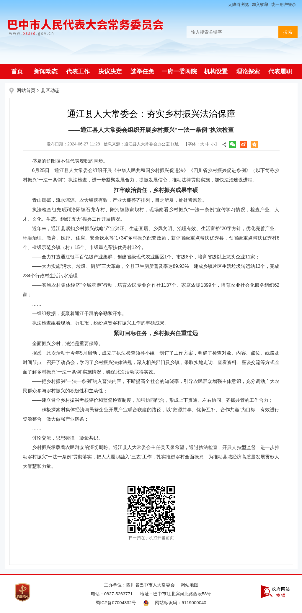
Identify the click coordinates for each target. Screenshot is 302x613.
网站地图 (189, 584)
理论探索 (248, 71)
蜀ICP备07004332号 (116, 602)
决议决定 (110, 71)
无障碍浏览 (238, 4)
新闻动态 (46, 71)
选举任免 (142, 71)
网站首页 (26, 90)
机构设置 (216, 71)
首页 (17, 71)
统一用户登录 (283, 4)
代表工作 (78, 71)
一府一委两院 (179, 71)
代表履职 (280, 71)
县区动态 (50, 90)
